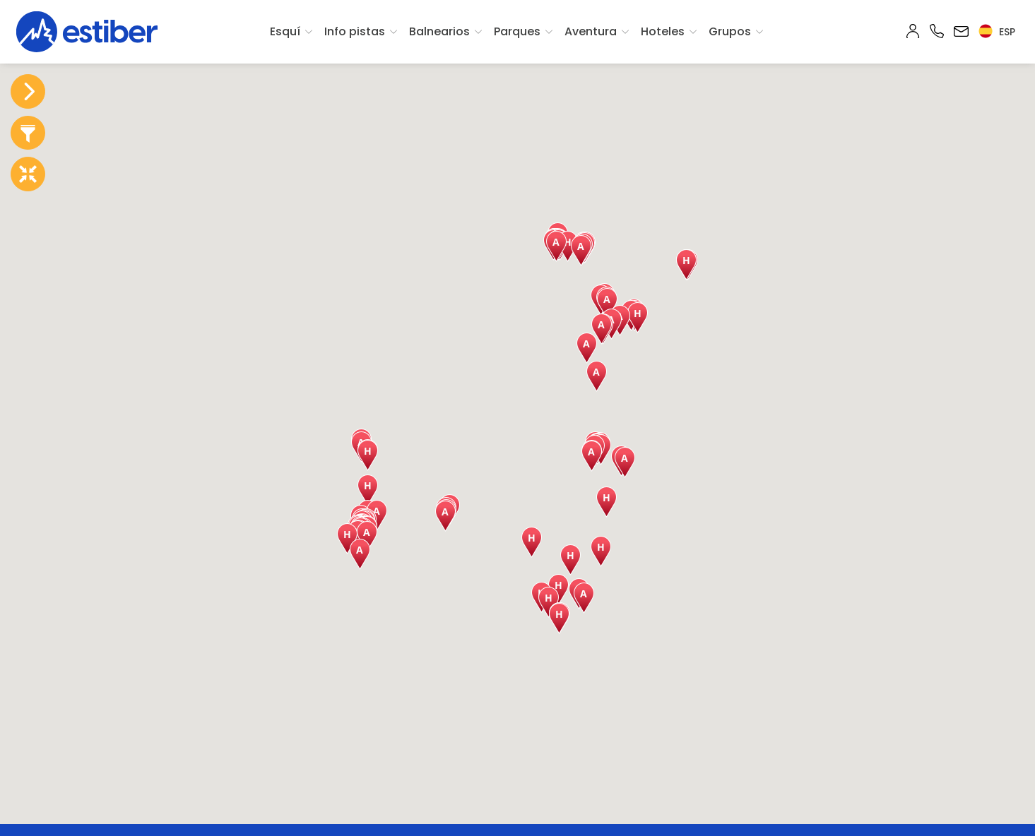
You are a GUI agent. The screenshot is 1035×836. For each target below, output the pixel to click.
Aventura (590, 31)
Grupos (730, 31)
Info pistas (354, 31)
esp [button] (996, 32)
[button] (367, 455)
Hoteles (663, 31)
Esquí (285, 31)
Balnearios (439, 31)
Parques (517, 31)
